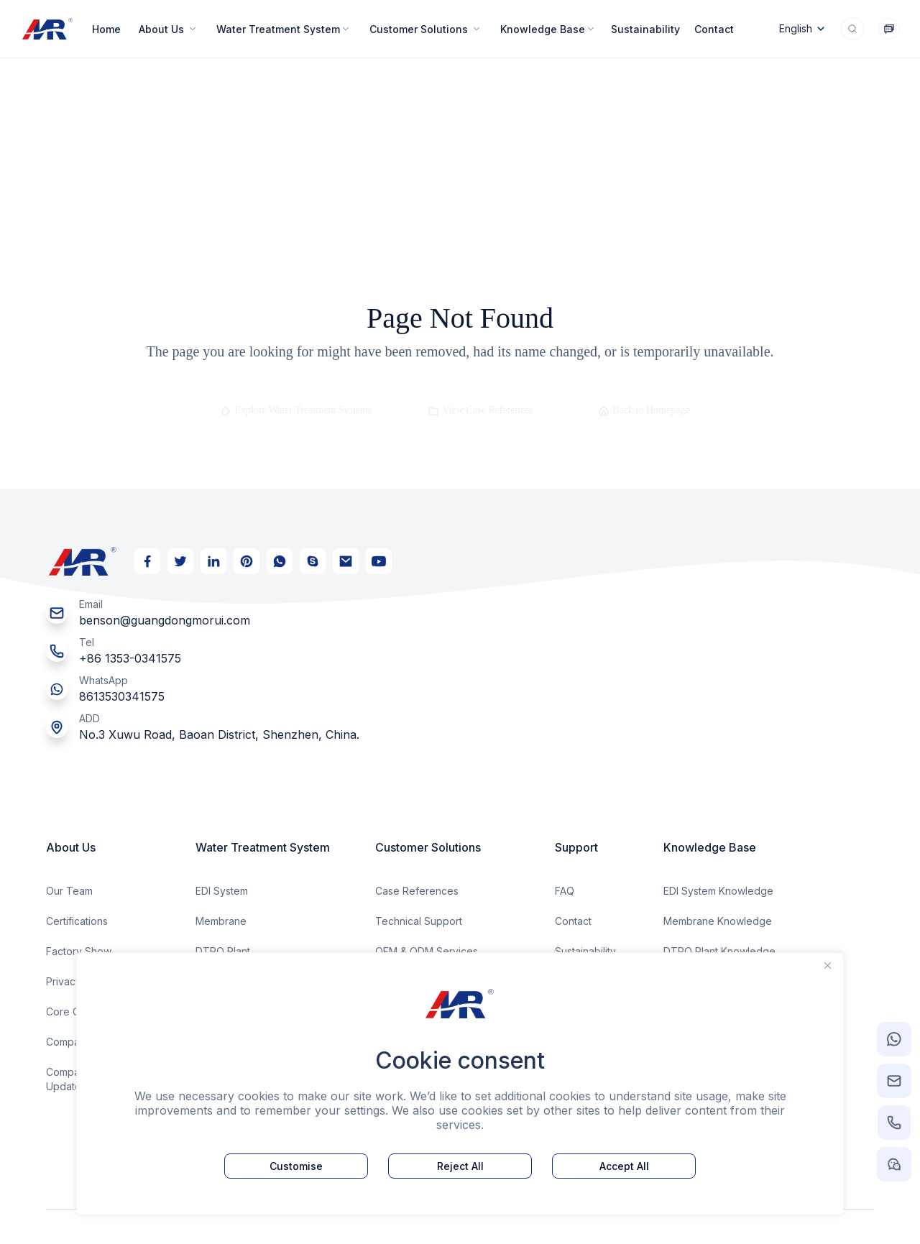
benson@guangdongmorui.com (164, 620)
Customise (296, 1166)
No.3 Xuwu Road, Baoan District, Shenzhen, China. (219, 734)
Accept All (624, 1166)
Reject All (460, 1166)
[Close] (828, 965)
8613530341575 (122, 696)
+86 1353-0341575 (130, 658)
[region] (460, 1083)
